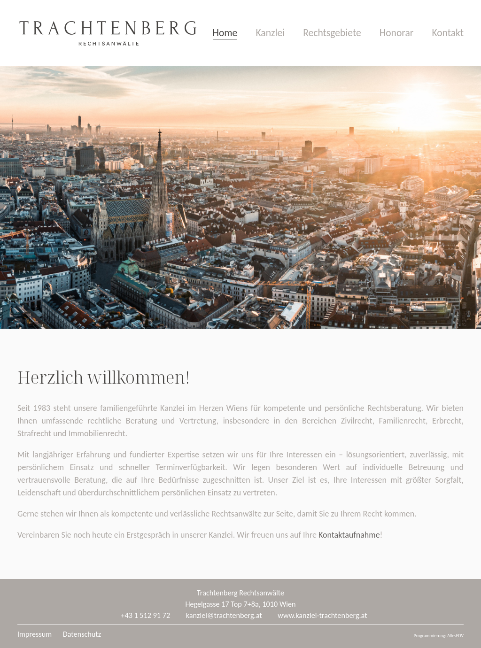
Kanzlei (270, 32)
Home (225, 32)
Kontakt (448, 32)
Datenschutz (82, 634)
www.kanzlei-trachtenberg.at (322, 615)
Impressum (34, 634)
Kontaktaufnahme (349, 535)
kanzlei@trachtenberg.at (224, 615)
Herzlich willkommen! (103, 377)
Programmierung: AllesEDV (439, 636)
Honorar (397, 32)
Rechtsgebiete (332, 32)
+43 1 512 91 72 (145, 615)
